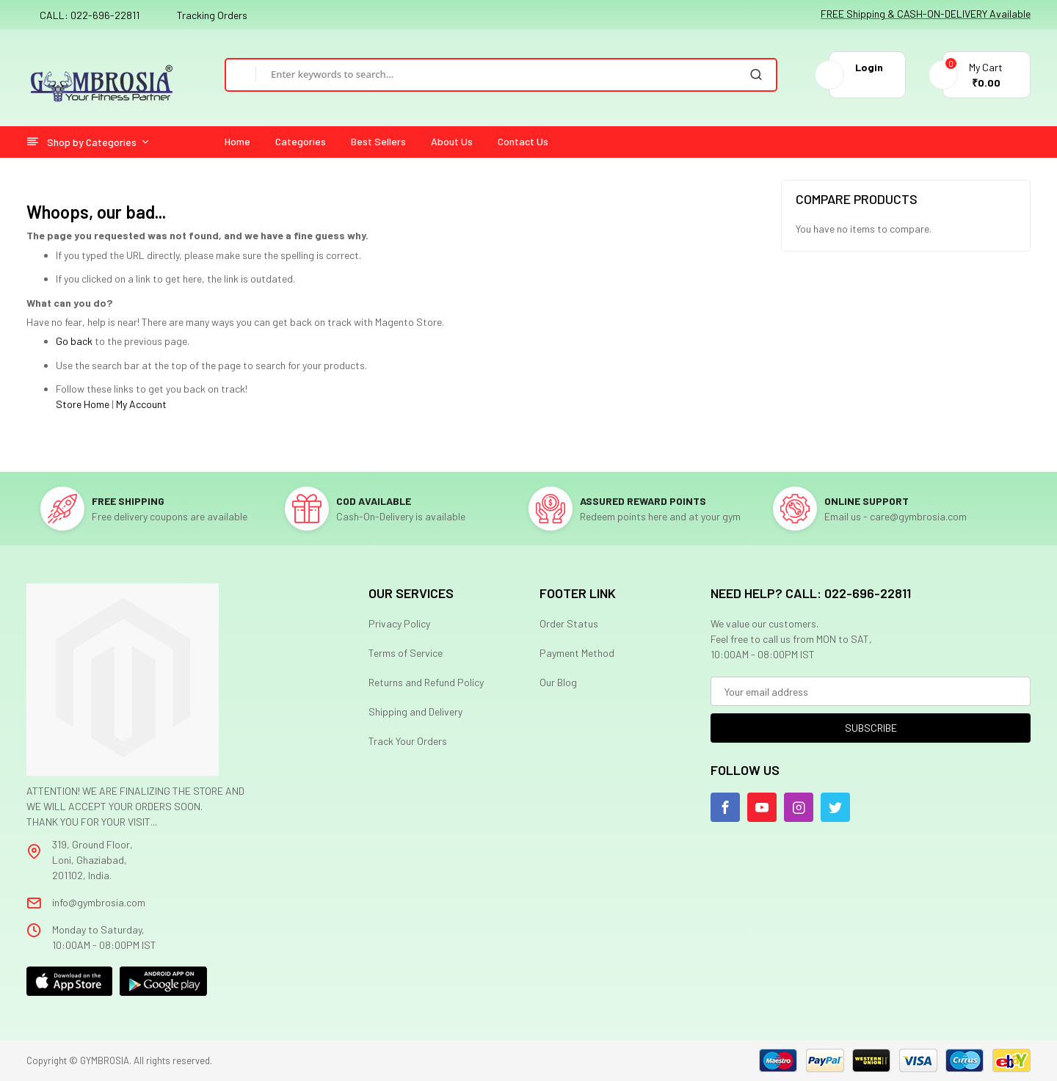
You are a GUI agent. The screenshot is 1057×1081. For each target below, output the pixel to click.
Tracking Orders (212, 15)
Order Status (569, 623)
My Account (141, 404)
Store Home (82, 404)
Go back (74, 341)
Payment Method (577, 653)
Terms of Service (405, 653)
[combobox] (495, 74)
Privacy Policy (399, 623)
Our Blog (558, 682)
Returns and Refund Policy (426, 682)
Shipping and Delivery (415, 711)
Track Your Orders (407, 741)
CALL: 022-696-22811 (89, 15)
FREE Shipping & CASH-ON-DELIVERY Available (926, 13)
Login (869, 67)
